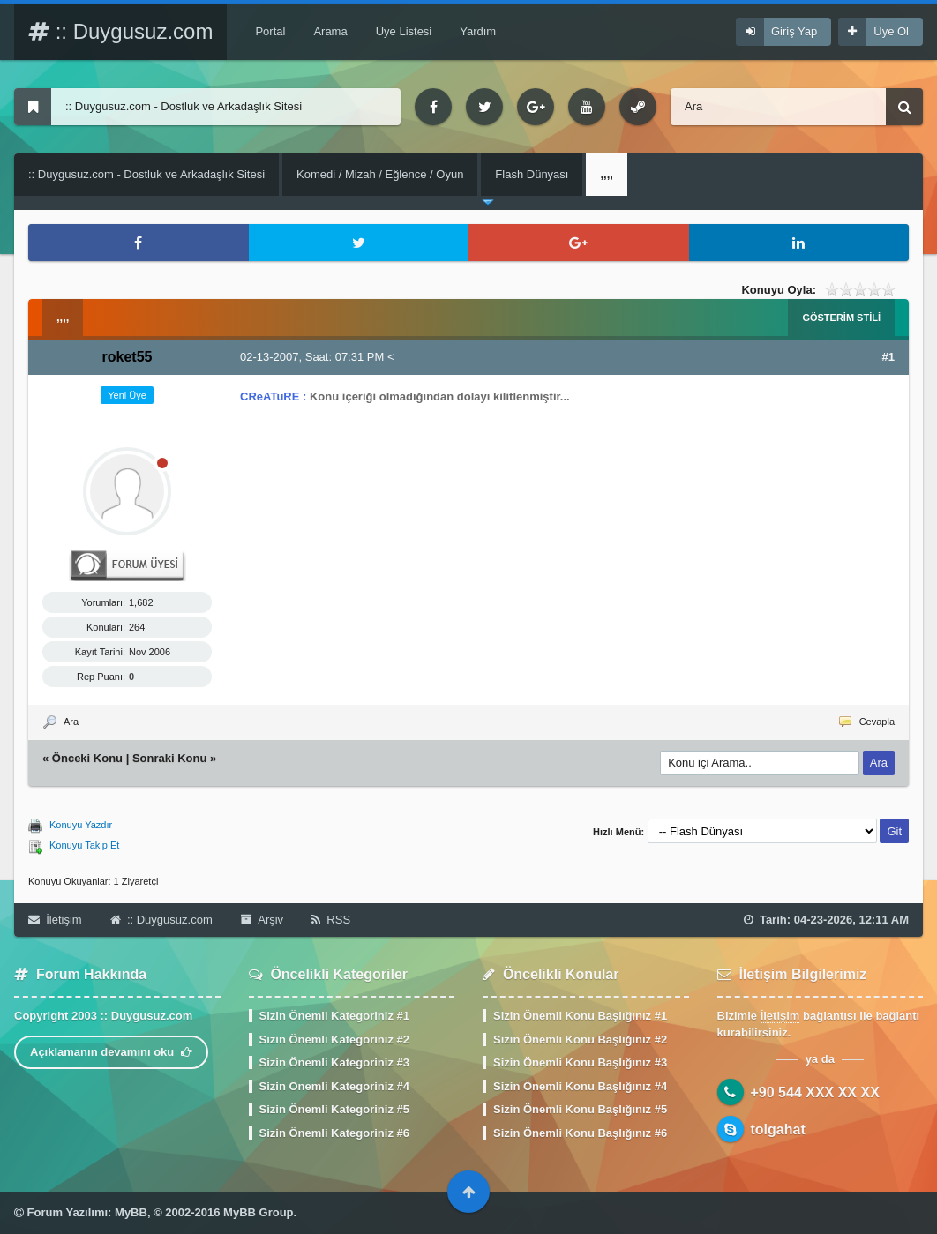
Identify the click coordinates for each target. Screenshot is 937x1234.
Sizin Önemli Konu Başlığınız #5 (580, 1109)
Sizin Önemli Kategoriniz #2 (334, 1039)
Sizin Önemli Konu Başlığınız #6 (580, 1133)
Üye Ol (891, 31)
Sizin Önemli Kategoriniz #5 (334, 1109)
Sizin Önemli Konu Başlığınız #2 (580, 1039)
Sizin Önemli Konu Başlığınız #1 (580, 1015)
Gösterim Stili (841, 317)
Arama (330, 31)
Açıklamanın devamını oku (111, 1051)
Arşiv (262, 919)
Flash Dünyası (531, 174)
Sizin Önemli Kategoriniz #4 (334, 1086)
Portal (270, 31)
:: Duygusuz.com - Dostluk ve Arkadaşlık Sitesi (146, 174)
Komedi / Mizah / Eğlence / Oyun (379, 174)
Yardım (478, 31)
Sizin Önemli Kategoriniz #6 (334, 1133)
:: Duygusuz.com (120, 31)
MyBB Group (258, 1212)
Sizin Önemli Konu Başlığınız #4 (580, 1086)
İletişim (55, 919)
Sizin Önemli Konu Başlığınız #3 (580, 1062)
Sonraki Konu (169, 758)
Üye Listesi (404, 31)
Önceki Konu (87, 758)
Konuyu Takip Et (84, 845)
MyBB (131, 1212)
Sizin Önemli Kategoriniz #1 (334, 1015)
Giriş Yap (794, 31)
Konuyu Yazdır (80, 824)
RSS (330, 919)
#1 (888, 356)
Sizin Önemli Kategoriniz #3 (334, 1062)
